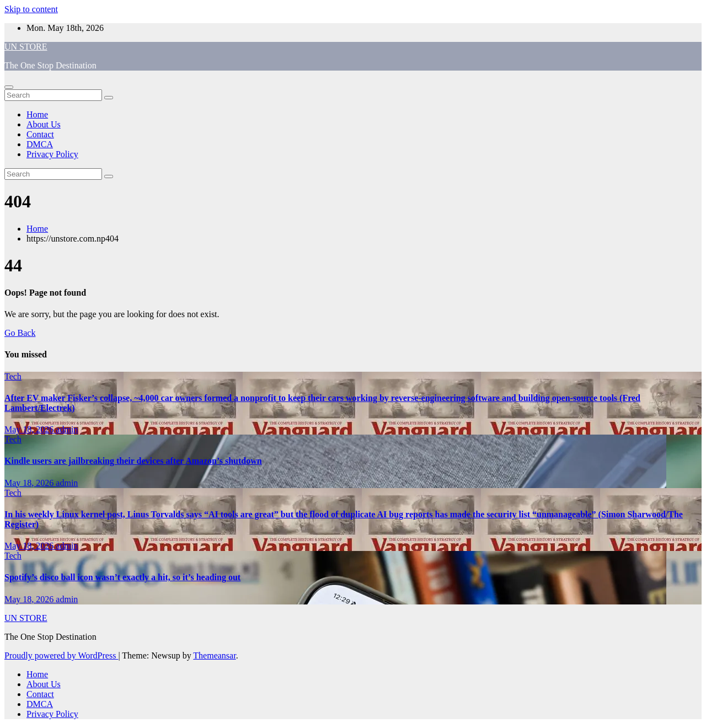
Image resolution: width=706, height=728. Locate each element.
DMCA (39, 144)
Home (37, 114)
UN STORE (25, 46)
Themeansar (214, 655)
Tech (13, 376)
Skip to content (31, 9)
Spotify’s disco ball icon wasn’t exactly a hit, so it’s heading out (122, 577)
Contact (40, 134)
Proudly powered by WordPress (61, 655)
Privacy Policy (52, 154)
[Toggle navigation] (8, 87)
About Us (43, 124)
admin (67, 429)
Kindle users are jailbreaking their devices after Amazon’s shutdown (133, 460)
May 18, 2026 (30, 429)
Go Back (19, 333)
